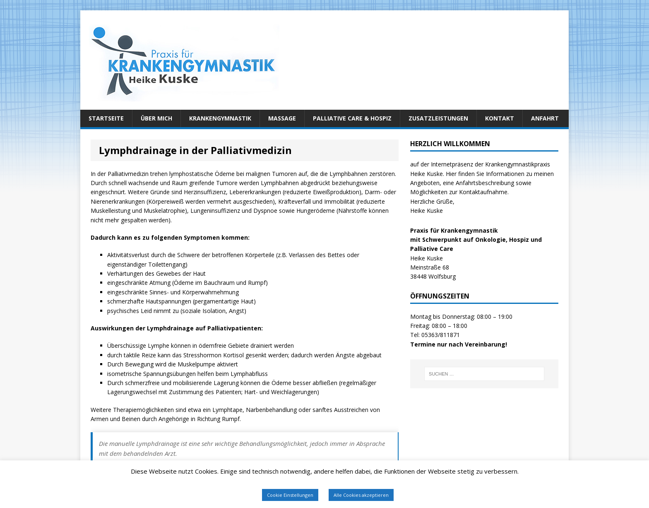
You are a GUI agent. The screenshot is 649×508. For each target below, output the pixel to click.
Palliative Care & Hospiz (352, 118)
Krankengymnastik (220, 118)
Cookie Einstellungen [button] (290, 495)
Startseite (106, 118)
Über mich (156, 118)
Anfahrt (545, 118)
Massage (282, 118)
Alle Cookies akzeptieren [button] (361, 495)
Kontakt (499, 118)
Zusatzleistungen (438, 118)
